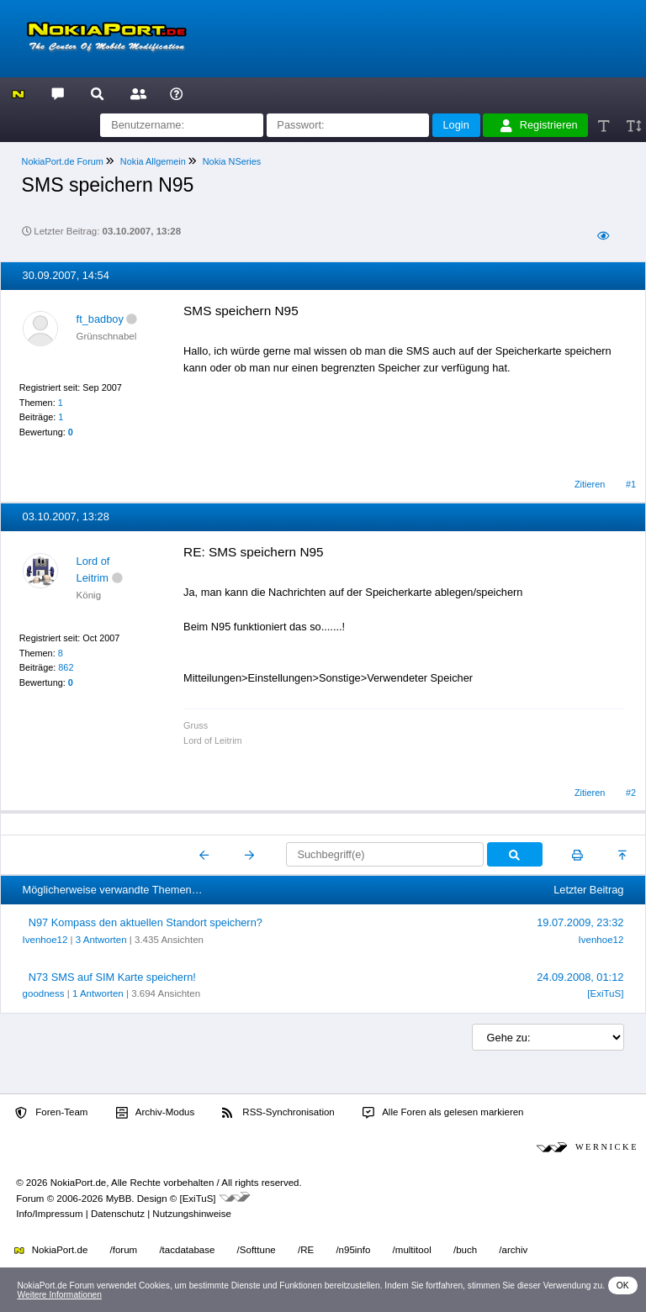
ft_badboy (100, 319)
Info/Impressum (49, 1214)
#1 (631, 484)
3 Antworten (101, 940)
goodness (44, 993)
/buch (465, 1250)
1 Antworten (98, 993)
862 (65, 667)
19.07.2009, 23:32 (580, 922)
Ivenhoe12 (45, 940)
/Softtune (256, 1250)
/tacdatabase (186, 1250)
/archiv (513, 1250)
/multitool (412, 1250)
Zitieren (590, 484)
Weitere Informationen (59, 1294)
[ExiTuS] (605, 993)
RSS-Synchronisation (278, 1113)
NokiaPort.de (50, 1250)
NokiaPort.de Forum (62, 161)
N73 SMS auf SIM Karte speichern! (112, 977)
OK (623, 1285)
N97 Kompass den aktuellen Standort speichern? (145, 922)
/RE (306, 1250)
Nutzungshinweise (191, 1214)
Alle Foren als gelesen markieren (443, 1113)
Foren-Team (51, 1113)
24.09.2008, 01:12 (580, 977)
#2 (631, 793)
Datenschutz (118, 1214)
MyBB (119, 1198)
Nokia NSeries (232, 161)
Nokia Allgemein (153, 161)
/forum (124, 1250)
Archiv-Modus (155, 1113)
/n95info (353, 1250)
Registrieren (539, 125)
